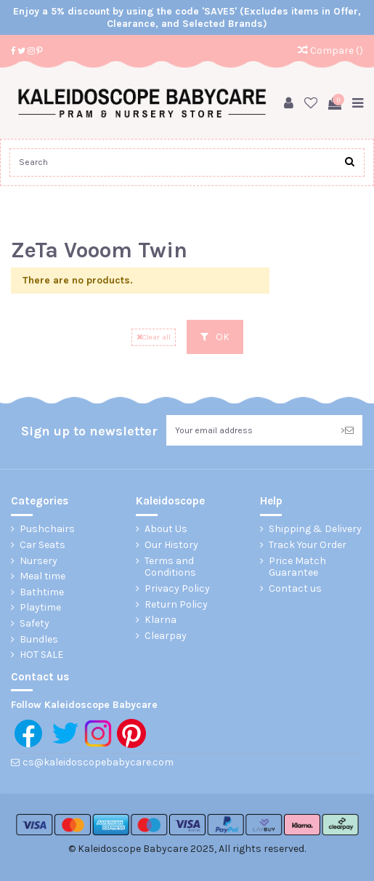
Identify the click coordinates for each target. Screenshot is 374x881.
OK (214, 337)
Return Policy (176, 605)
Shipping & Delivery (315, 529)
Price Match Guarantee (297, 567)
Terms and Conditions (170, 567)
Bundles (39, 639)
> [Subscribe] (347, 430)
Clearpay (166, 636)
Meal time (42, 576)
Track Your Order (307, 545)
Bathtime (42, 592)
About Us (166, 529)
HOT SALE (41, 655)
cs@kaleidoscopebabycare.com (98, 762)
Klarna (160, 620)
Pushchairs (47, 529)
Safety (34, 623)
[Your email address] (249, 430)
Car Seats (42, 545)
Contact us (295, 589)
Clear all (154, 337)
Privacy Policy (177, 589)
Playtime (40, 608)
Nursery (38, 561)
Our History (171, 545)
